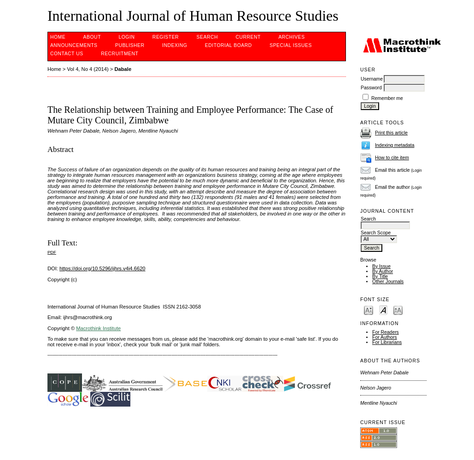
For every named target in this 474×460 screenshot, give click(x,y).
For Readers (385, 332)
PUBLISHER (130, 45)
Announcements (74, 45)
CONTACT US (66, 53)
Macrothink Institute (98, 328)
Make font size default (383, 309)
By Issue (381, 266)
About (92, 37)
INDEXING (174, 45)
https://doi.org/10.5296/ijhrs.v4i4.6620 (102, 268)
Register (165, 37)
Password (371, 87)
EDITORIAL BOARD (228, 45)
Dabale (122, 69)
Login (126, 37)
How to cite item (392, 157)
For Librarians (387, 342)
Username (372, 79)
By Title (380, 276)
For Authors (384, 337)
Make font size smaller (368, 309)
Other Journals (388, 281)
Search (207, 37)
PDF (51, 252)
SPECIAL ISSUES (290, 45)
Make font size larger (398, 309)
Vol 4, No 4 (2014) (87, 69)
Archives (291, 37)
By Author (382, 271)
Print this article (391, 132)
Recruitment (119, 53)
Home (57, 37)
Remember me (387, 98)
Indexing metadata (395, 145)
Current (247, 37)
